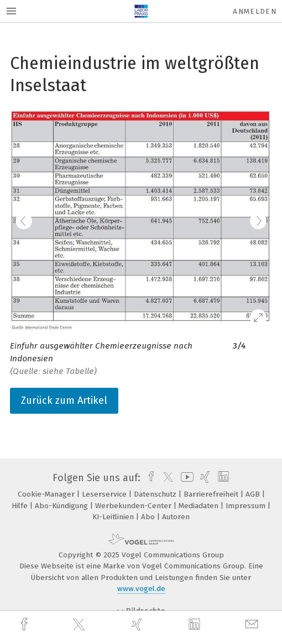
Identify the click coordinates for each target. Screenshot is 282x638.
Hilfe (21, 505)
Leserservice (105, 494)
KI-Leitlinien (114, 516)
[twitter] (80, 624)
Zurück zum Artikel (64, 400)
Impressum (247, 505)
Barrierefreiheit (212, 494)
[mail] (253, 624)
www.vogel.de (141, 588)
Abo (149, 516)
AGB (254, 494)
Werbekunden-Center (134, 505)
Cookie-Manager (47, 494)
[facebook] (25, 624)
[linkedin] (195, 625)
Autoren (176, 516)
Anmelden (254, 11)
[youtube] (185, 478)
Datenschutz (156, 494)
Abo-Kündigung (62, 505)
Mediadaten (200, 505)
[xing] (138, 624)
